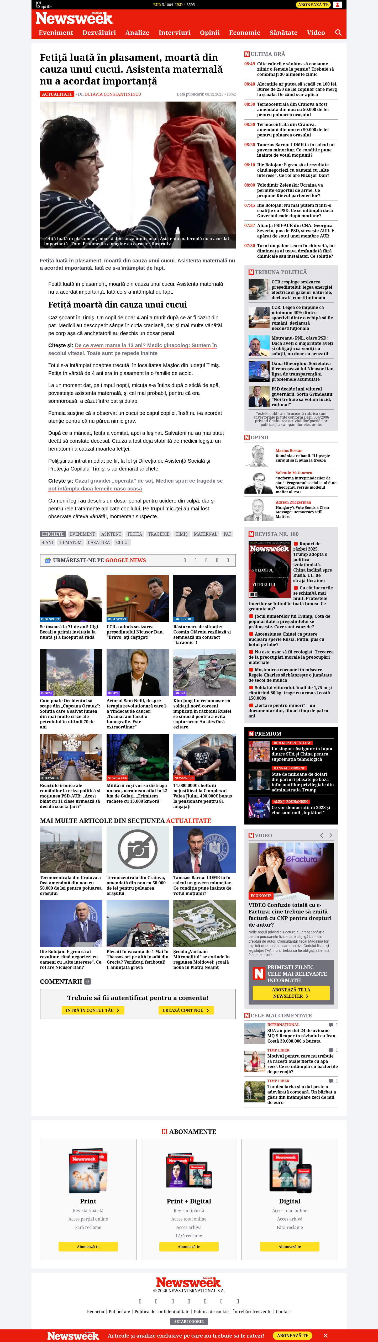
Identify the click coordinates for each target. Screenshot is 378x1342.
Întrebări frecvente (252, 1311)
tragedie (158, 534)
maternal (205, 534)
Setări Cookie (189, 1321)
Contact (283, 1311)
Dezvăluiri (99, 32)
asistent (111, 534)
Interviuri (175, 32)
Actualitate (57, 94)
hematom (70, 542)
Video (316, 32)
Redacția (95, 1311)
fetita (135, 534)
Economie (245, 32)
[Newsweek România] (75, 17)
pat (227, 534)
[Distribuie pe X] (195, 560)
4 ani (47, 542)
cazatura (99, 542)
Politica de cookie (211, 1311)
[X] (156, 1301)
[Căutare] (338, 32)
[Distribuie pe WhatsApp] (217, 560)
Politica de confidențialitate (162, 1311)
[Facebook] (140, 1301)
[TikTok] (205, 1301)
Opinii (210, 32)
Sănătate (284, 32)
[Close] (325, 1336)
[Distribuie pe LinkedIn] (206, 560)
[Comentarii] (228, 560)
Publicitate (119, 1311)
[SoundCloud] (238, 1301)
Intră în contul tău (93, 1010)
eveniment (82, 534)
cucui (122, 542)
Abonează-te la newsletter (291, 993)
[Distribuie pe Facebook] (185, 560)
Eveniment (56, 32)
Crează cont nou (186, 1010)
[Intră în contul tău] (337, 5)
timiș (181, 534)
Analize (137, 32)
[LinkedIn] (221, 1301)
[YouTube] (173, 1301)
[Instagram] (189, 1301)
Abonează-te (313, 5)
